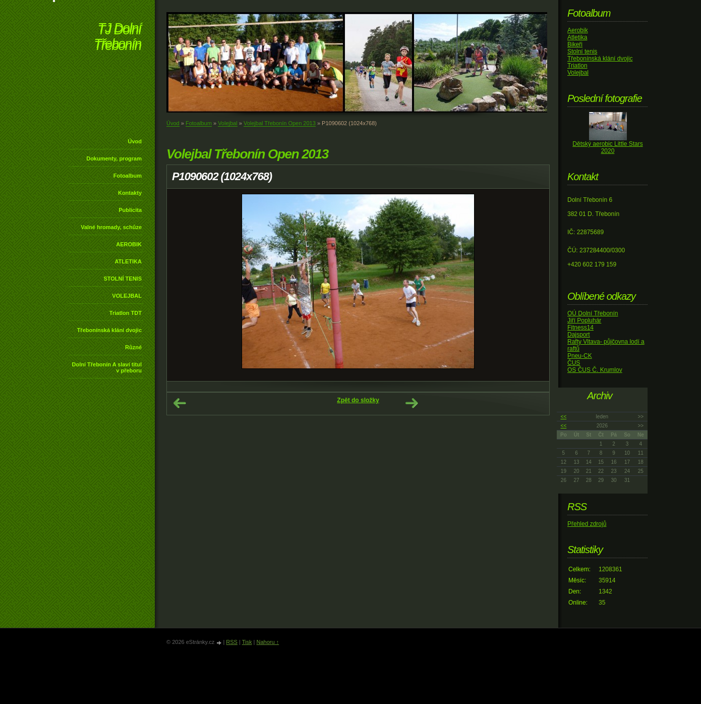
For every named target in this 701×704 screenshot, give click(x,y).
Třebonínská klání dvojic (109, 330)
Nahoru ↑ (267, 642)
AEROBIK (129, 244)
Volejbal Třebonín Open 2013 (280, 123)
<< (564, 416)
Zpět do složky (358, 400)
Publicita (130, 210)
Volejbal (228, 123)
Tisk (247, 642)
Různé (133, 347)
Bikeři (574, 44)
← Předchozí (179, 403)
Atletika (577, 37)
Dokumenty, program (114, 158)
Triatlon (577, 65)
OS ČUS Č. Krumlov (594, 369)
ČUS (573, 362)
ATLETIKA (128, 261)
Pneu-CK (579, 355)
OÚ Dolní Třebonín (592, 313)
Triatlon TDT (125, 313)
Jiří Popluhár (584, 320)
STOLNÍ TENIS (122, 279)
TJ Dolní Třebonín (117, 37)
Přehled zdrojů (586, 523)
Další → (411, 403)
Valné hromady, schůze (111, 227)
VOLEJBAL (127, 296)
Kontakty (130, 193)
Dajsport (578, 334)
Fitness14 (580, 327)
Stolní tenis (582, 51)
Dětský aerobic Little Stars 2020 (607, 147)
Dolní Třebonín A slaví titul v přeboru (107, 367)
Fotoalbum (127, 176)
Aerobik (577, 30)
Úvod (135, 141)
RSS (232, 642)
